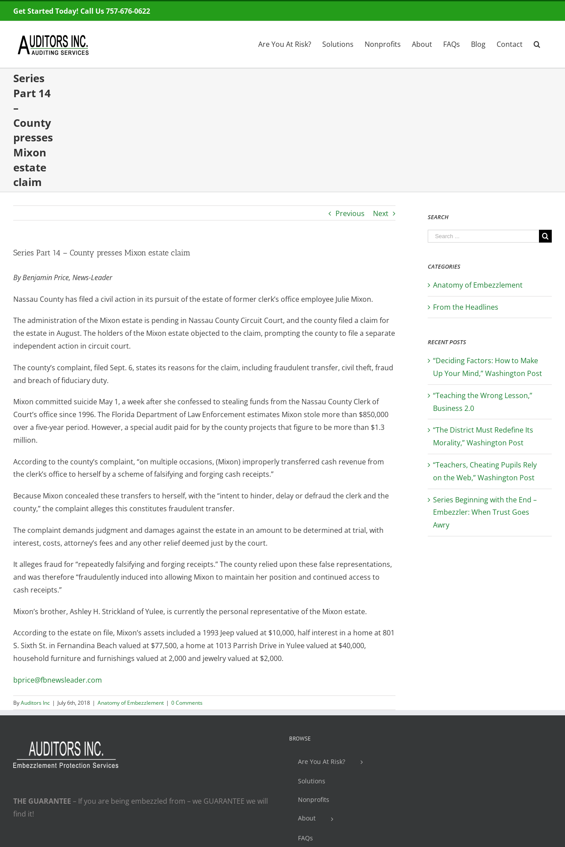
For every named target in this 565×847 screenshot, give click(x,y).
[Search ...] (483, 236)
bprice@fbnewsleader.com (57, 680)
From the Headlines (465, 307)
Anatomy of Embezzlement (131, 702)
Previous (350, 213)
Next (380, 213)
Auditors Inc (35, 702)
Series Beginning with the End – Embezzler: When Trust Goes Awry (485, 512)
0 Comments (187, 702)
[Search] (537, 43)
